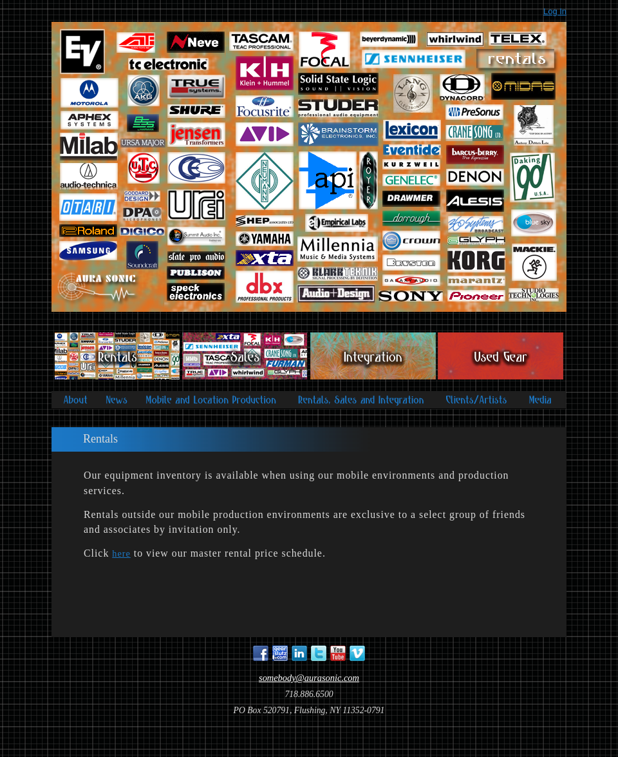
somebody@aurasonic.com (309, 678)
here (121, 553)
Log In (554, 11)
